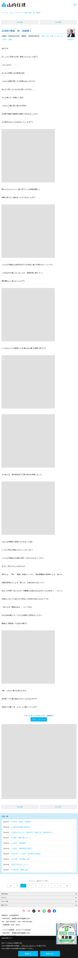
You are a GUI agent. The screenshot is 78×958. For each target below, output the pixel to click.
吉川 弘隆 (7, 39)
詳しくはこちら (39, 719)
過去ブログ (46, 36)
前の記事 (20, 22)
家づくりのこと (57, 36)
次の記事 (58, 22)
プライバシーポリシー (28, 945)
